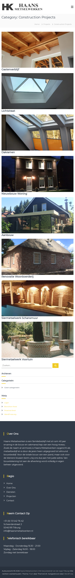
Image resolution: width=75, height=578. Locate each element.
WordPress (68, 574)
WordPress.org (10, 414)
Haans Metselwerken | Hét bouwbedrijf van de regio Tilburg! (45, 571)
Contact (10, 500)
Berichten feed (10, 406)
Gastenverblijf (10, 69)
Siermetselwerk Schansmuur (20, 318)
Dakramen (8, 152)
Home (9, 483)
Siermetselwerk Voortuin (17, 359)
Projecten (11, 496)
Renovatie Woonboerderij (17, 276)
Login (6, 403)
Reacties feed (10, 410)
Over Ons (10, 487)
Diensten (10, 492)
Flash (31, 574)
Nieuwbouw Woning (14, 193)
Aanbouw (8, 235)
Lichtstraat (8, 110)
